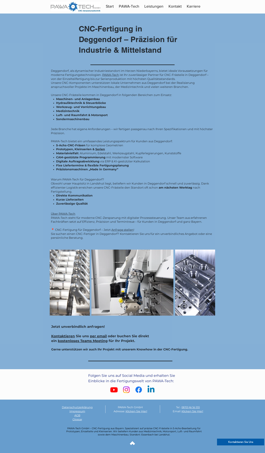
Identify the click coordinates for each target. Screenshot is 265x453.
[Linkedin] (151, 389)
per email (98, 336)
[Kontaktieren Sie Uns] (240, 442)
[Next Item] (209, 282)
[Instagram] (126, 389)
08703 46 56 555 (191, 407)
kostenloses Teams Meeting (83, 341)
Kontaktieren (63, 336)
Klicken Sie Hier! (136, 411)
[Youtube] (114, 389)
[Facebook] (138, 389)
